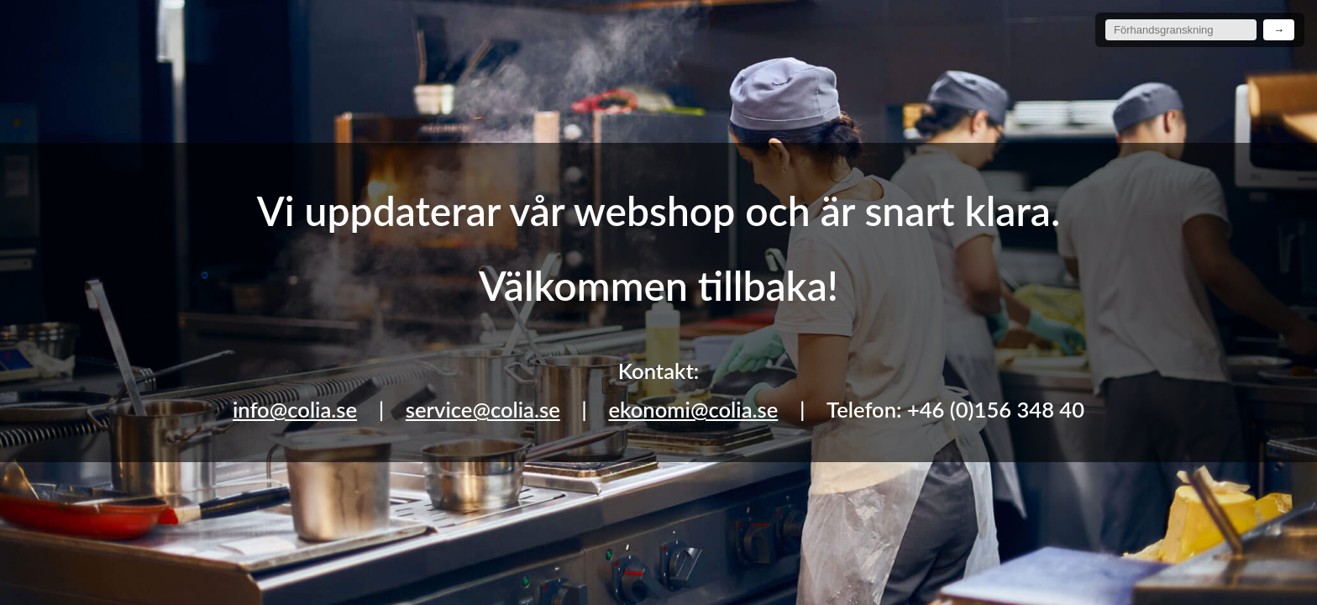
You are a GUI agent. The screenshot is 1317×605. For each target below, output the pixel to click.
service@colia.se (483, 409)
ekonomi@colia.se (693, 409)
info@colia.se (295, 409)
